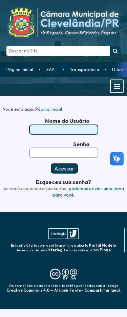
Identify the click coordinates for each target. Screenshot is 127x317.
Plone (105, 250)
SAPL (51, 69)
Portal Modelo (102, 245)
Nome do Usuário (67, 120)
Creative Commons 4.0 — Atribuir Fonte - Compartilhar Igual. (63, 290)
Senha (81, 144)
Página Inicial (19, 69)
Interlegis (56, 250)
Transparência (84, 69)
